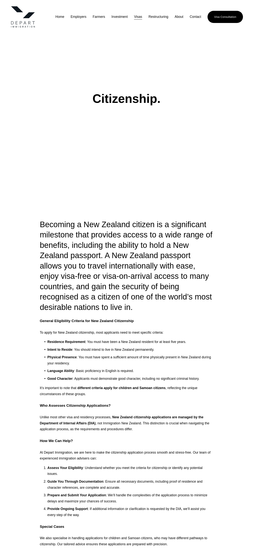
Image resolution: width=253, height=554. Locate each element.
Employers (78, 17)
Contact (195, 17)
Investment (119, 17)
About (179, 17)
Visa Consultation (225, 16)
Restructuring (158, 17)
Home (59, 17)
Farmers (99, 17)
